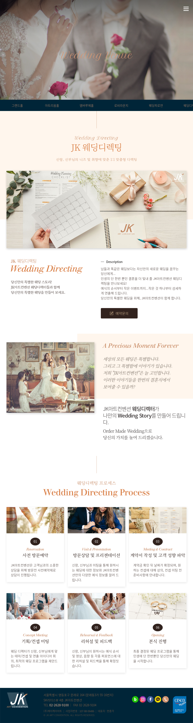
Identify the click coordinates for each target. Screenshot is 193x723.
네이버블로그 (5, 8)
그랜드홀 (17, 105)
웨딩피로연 (156, 105)
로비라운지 (121, 105)
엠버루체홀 (87, 105)
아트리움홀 (52, 105)
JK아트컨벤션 (96, 8)
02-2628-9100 (59, 705)
